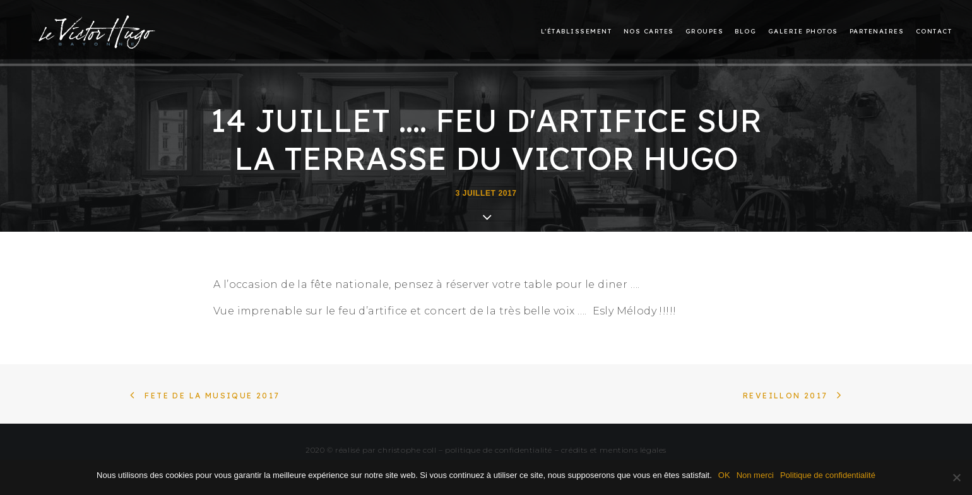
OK (724, 475)
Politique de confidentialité (827, 475)
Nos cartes (649, 32)
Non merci (755, 475)
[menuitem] (579, 32)
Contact (934, 32)
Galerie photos (803, 32)
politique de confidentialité (498, 450)
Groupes (704, 32)
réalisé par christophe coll (385, 450)
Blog (745, 32)
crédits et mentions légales (614, 450)
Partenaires (877, 32)
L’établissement (576, 32)
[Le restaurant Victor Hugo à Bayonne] (97, 29)
